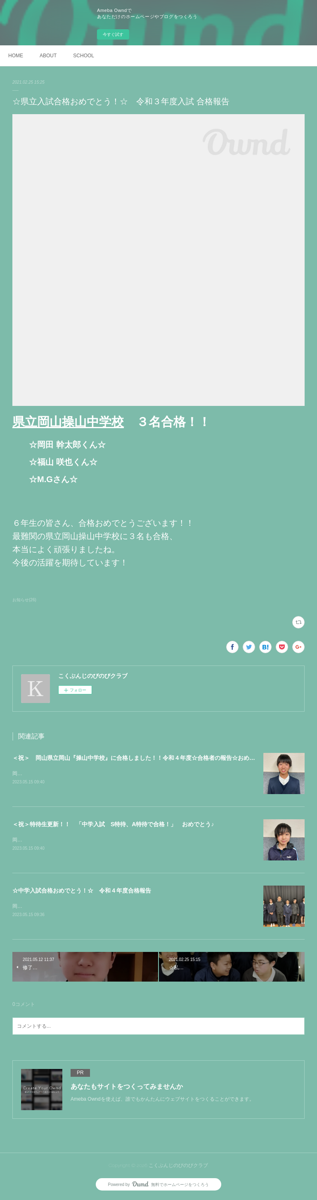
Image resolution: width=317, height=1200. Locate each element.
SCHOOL (83, 56)
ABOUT (48, 56)
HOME (15, 56)
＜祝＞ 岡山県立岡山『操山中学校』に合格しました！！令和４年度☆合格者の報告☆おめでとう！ (142, 758)
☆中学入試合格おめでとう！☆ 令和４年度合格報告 (81, 891)
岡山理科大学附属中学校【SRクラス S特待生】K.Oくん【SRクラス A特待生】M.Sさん (112, 841)
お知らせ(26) (24, 600)
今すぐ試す (113, 34)
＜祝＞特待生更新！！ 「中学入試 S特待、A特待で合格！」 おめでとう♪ (113, 824)
